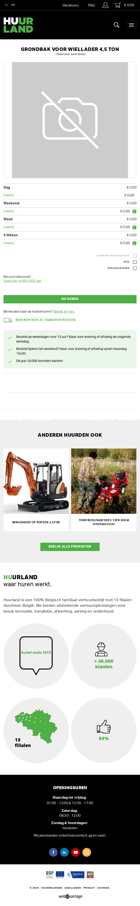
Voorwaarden (51, 888)
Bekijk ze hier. (64, 311)
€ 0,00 (124, 5)
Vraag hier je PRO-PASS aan (22, 281)
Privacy (89, 888)
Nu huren (69, 299)
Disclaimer (73, 888)
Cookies (103, 888)
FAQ (91, 5)
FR (13, 5)
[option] (70, 120)
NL (7, 5)
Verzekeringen (119, 268)
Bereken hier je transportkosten (40, 320)
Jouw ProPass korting (113, 256)
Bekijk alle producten (70, 546)
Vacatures (70, 5)
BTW (127, 262)
